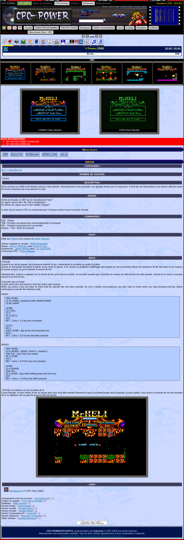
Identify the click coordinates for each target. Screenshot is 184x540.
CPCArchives (61, 3)
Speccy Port (17, 154)
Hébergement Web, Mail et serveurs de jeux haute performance (92, 536)
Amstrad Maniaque (27, 518)
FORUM (154, 28)
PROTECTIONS (69, 28)
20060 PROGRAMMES (46, 28)
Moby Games (20, 503)
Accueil (28, 28)
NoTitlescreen (32, 154)
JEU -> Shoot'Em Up (11, 170)
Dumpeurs (85, 28)
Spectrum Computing (31, 516)
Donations (142, 28)
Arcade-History (26, 508)
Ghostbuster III (16, 491)
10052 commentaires (103, 28)
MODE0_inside (49, 154)
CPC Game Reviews (32, 501)
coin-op (64, 154)
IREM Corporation (39, 244)
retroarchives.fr (42, 498)
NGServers (88, 3)
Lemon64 (31, 513)
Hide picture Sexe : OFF (40, 32)
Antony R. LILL (40, 246)
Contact (130, 28)
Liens (120, 28)
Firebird (14, 239)
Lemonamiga (24, 506)
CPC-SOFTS (24, 3)
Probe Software (27, 251)
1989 (5, 154)
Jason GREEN (22, 249)
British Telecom (41, 239)
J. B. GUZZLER (42, 249)
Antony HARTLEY (18, 246)
